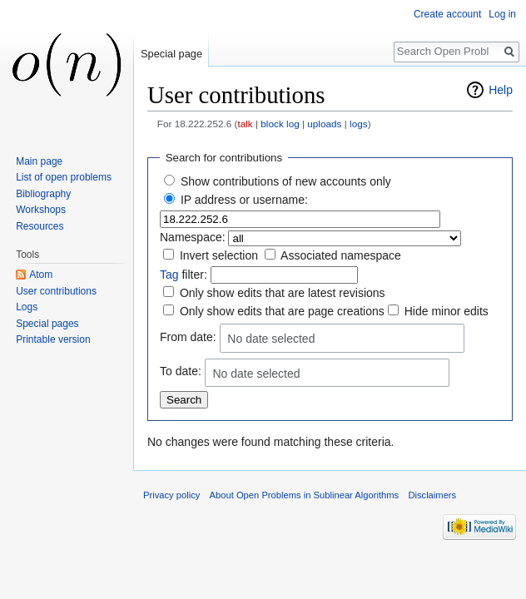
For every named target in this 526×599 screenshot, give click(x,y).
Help (501, 90)
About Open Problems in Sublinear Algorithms (304, 495)
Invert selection (219, 255)
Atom (40, 274)
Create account (447, 14)
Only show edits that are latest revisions (282, 293)
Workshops (41, 209)
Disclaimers (432, 495)
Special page (171, 53)
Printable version (53, 339)
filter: (183, 274)
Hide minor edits (446, 311)
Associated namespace (340, 255)
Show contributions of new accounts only (286, 181)
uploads (324, 123)
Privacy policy (171, 495)
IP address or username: (244, 199)
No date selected (271, 338)
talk (244, 123)
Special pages (47, 323)
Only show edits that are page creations (282, 311)
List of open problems (64, 177)
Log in (502, 14)
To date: (180, 372)
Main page (39, 161)
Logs (26, 307)
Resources (39, 226)
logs (359, 123)
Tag (169, 274)
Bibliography (43, 194)
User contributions (56, 291)
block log (280, 123)
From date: (188, 337)
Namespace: (193, 237)
